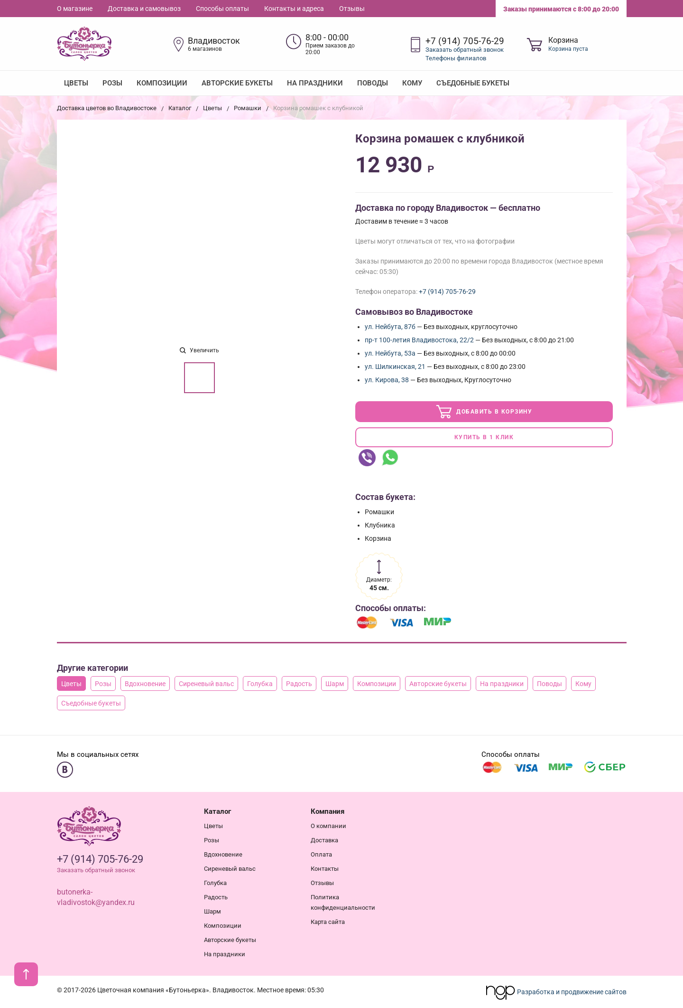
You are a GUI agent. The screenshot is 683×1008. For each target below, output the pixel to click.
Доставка (324, 838)
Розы (112, 83)
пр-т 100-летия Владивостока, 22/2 (419, 340)
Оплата (321, 852)
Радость (299, 682)
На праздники (315, 83)
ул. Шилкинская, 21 (395, 366)
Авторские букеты (237, 83)
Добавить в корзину (484, 411)
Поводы (372, 83)
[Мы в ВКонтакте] (65, 768)
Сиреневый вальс (206, 682)
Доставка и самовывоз (144, 8)
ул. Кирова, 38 (387, 380)
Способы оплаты (222, 8)
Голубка (260, 682)
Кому (412, 83)
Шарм (334, 682)
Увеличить (199, 350)
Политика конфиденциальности (343, 900)
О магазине (74, 8)
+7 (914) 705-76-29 (464, 41)
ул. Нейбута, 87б (390, 326)
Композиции (162, 83)
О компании (328, 824)
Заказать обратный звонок (464, 49)
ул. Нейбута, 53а (390, 353)
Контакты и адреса (294, 8)
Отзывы (352, 8)
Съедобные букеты (472, 83)
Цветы (76, 83)
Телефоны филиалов (455, 58)
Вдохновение (145, 682)
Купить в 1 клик (484, 436)
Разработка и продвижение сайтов (556, 990)
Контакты (325, 866)
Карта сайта (328, 919)
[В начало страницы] (26, 974)
